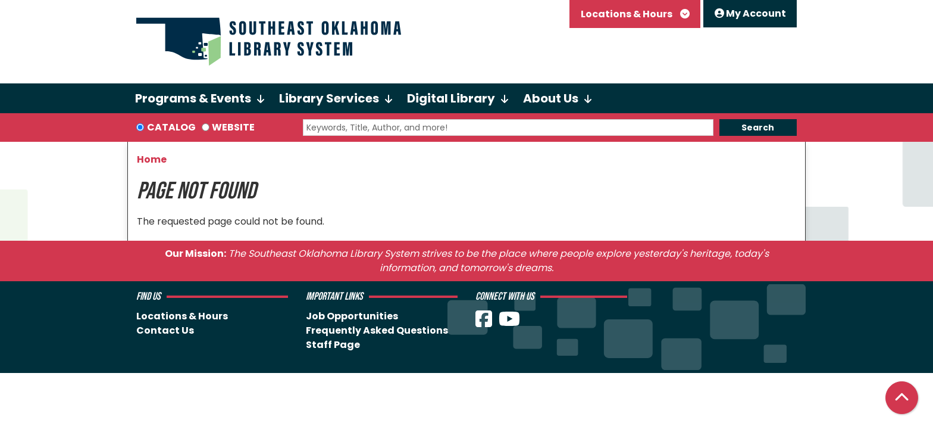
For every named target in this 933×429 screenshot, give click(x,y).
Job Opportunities (352, 316)
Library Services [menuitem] (329, 98)
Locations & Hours (627, 14)
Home (152, 159)
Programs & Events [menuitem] (193, 98)
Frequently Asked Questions (377, 330)
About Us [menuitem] (550, 98)
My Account (750, 13)
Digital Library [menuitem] (451, 98)
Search (757, 127)
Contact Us (165, 330)
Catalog (171, 127)
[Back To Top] (901, 397)
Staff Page (333, 345)
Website (233, 127)
